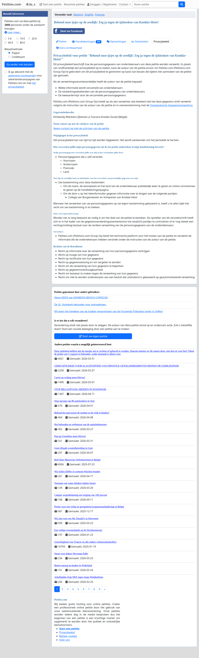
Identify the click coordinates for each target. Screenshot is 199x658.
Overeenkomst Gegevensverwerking (171, 105)
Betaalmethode (13, 142)
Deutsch (78, 14)
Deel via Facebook (68, 31)
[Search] (155, 4)
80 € (22, 136)
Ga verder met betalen (20, 157)
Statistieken (140, 41)
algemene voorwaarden (22, 169)
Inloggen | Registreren (102, 4)
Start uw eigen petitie (93, 336)
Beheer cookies (68, 636)
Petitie (61, 41)
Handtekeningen (86, 41)
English (89, 14)
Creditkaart (18, 150)
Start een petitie (50, 4)
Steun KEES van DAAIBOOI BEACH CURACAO (81, 297)
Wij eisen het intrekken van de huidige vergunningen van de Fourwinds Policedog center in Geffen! (108, 311)
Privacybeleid (161, 41)
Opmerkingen (116, 41)
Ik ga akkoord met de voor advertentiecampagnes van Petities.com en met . (25, 172)
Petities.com (11, 4)
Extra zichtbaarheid (69, 48)
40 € (10, 136)
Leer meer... (13, 125)
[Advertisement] (25, 55)
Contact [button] (124, 4)
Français (100, 14)
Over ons (64, 640)
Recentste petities (74, 4)
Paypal (16, 146)
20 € (34, 132)
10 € (22, 132)
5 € (10, 132)
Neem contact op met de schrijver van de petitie (81, 128)
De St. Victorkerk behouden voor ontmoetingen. (80, 304)
